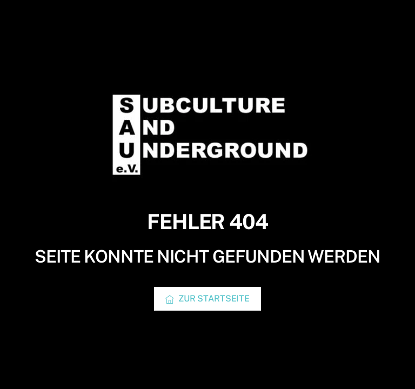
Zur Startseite (207, 299)
